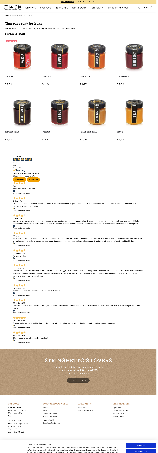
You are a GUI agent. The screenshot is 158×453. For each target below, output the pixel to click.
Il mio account (83, 408)
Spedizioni (117, 408)
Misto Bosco (123, 76)
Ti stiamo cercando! (50, 417)
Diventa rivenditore (50, 414)
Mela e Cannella (88, 132)
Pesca (120, 132)
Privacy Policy (118, 417)
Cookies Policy (118, 414)
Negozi (45, 411)
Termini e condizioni (120, 411)
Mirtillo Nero (12, 132)
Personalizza (141, 439)
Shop (7, 15)
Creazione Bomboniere (51, 423)
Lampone (46, 76)
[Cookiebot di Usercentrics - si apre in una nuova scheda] (13, 449)
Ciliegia (46, 132)
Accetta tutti (141, 433)
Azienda (46, 408)
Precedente (19, 180)
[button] (148, 8)
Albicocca (85, 76)
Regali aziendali (48, 420)
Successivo (33, 180)
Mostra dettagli (32, 449)
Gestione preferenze (85, 411)
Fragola (9, 76)
